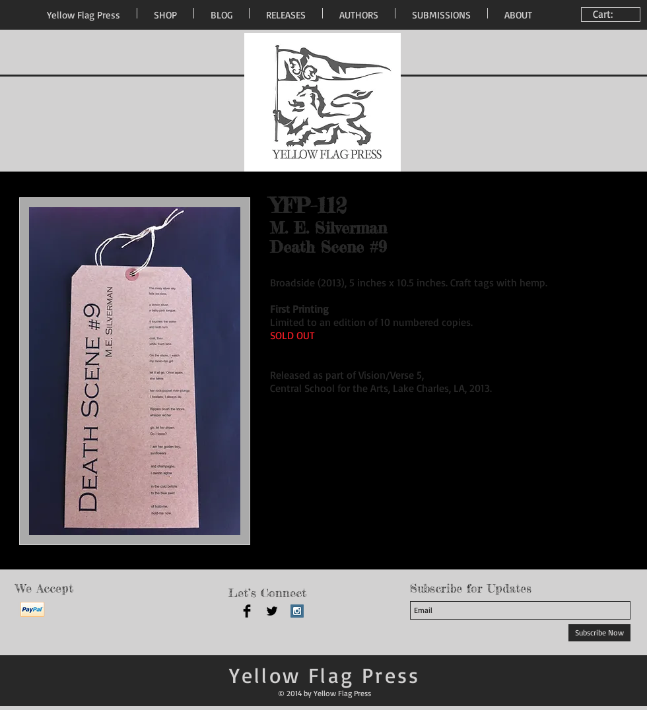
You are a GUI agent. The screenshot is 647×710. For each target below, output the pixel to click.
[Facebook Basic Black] (247, 611)
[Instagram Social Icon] (297, 611)
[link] (612, 14)
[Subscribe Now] (599, 632)
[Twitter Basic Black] (272, 611)
